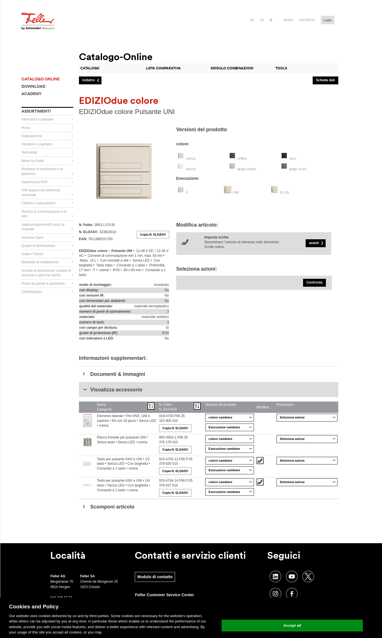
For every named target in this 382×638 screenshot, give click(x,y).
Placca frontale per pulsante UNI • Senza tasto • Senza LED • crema (122, 439)
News (288, 20)
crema (190, 159)
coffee (242, 159)
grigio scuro (298, 169)
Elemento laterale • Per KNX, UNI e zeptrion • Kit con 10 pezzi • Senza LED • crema (126, 420)
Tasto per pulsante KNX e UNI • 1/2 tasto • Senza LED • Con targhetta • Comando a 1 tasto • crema (123, 464)
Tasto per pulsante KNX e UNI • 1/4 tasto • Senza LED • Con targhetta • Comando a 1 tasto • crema (123, 485)
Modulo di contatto (155, 577)
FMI (236, 193)
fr (262, 20)
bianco (191, 169)
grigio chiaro (247, 169)
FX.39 (284, 193)
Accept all (292, 625)
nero (292, 159)
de (252, 20)
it (271, 20)
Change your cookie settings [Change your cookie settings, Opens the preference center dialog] (292, 611)
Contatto (307, 20)
